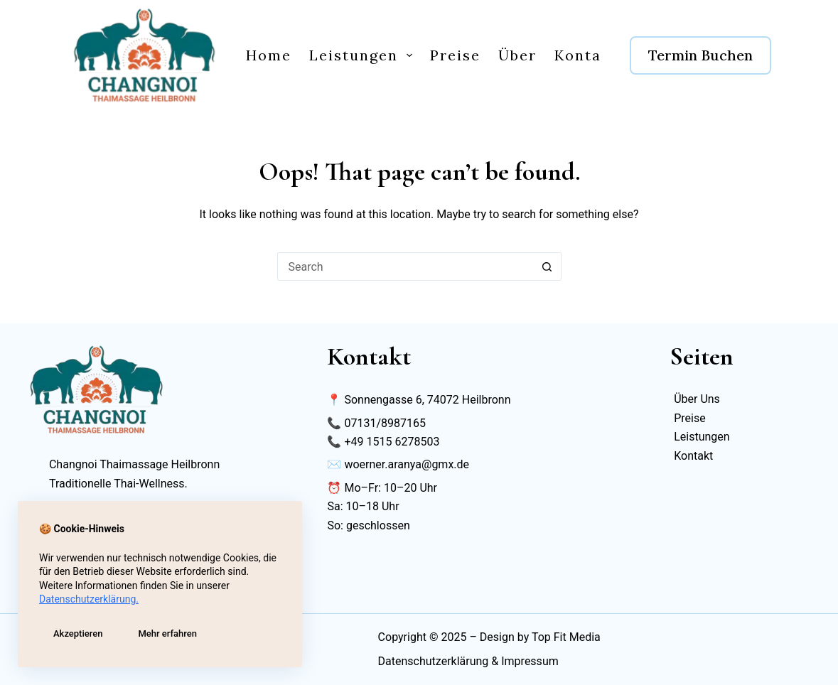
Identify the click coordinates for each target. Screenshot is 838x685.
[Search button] (547, 266)
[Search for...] (405, 266)
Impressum (530, 661)
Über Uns (697, 399)
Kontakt (586, 55)
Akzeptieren (77, 633)
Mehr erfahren (167, 633)
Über (517, 55)
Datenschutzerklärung (433, 661)
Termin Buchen (700, 55)
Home (268, 55)
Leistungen (363, 55)
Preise (455, 55)
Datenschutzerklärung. (89, 599)
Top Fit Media (566, 637)
